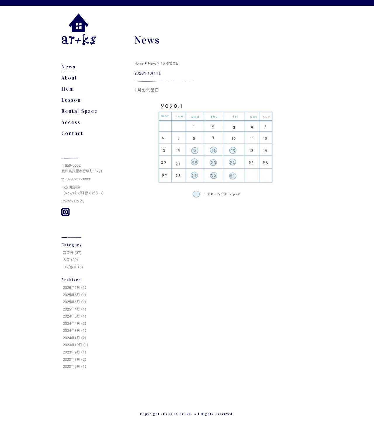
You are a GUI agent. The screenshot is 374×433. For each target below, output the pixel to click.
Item (67, 89)
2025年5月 (71, 301)
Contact (72, 133)
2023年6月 (71, 366)
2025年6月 (71, 294)
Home (138, 63)
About (69, 78)
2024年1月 (71, 337)
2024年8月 (71, 316)
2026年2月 (71, 287)
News (68, 67)
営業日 (68, 252)
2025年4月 (71, 309)
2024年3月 (71, 330)
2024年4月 (71, 323)
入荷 (66, 259)
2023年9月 (71, 352)
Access (70, 122)
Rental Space (79, 111)
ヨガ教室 (70, 267)
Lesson (71, 100)
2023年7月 (71, 359)
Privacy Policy (72, 200)
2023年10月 (72, 344)
